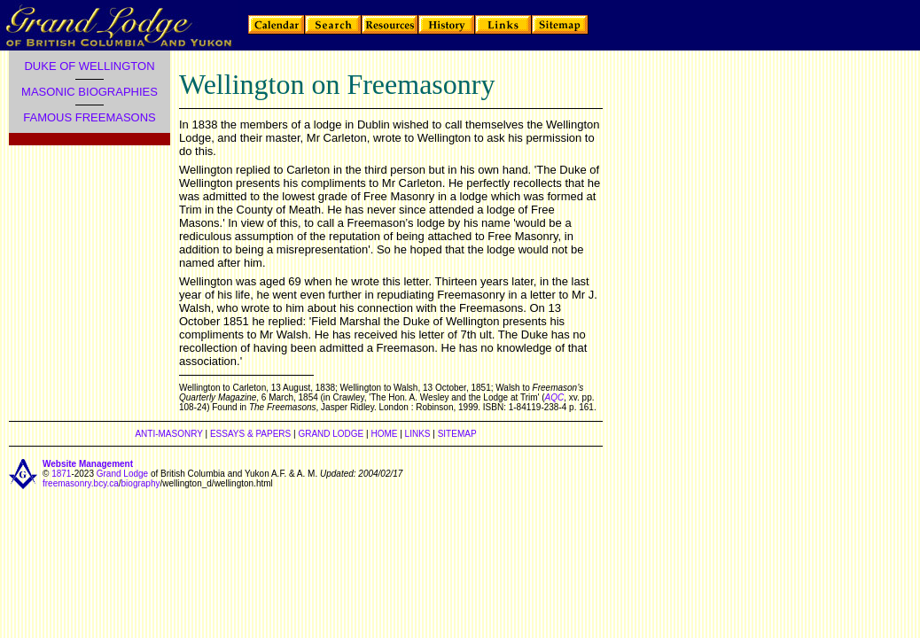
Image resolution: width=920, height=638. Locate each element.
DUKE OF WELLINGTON (89, 66)
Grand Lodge (122, 473)
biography (140, 483)
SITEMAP (457, 434)
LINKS (418, 434)
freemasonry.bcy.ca (81, 483)
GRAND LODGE (330, 434)
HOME (383, 434)
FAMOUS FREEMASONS (89, 117)
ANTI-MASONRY (168, 434)
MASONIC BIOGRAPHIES (89, 91)
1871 (61, 473)
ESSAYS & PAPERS (250, 434)
